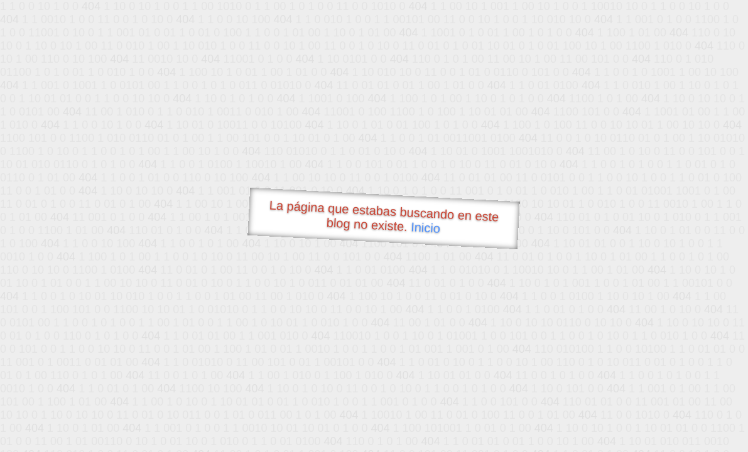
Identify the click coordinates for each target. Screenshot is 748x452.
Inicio (425, 227)
